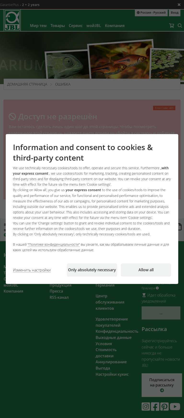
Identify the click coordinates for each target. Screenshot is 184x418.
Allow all (146, 269)
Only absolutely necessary (92, 269)
